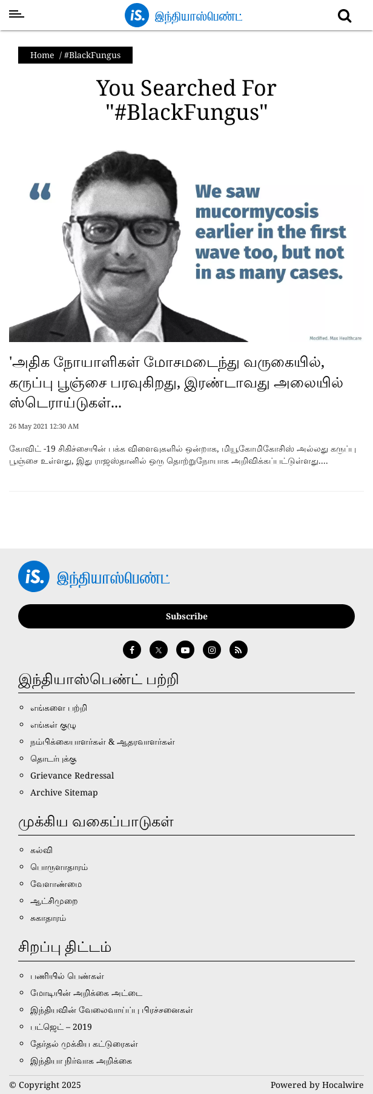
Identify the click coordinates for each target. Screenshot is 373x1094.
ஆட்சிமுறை (54, 900)
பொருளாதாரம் (59, 866)
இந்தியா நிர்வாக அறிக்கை (81, 1060)
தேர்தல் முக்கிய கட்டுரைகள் (84, 1043)
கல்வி (41, 849)
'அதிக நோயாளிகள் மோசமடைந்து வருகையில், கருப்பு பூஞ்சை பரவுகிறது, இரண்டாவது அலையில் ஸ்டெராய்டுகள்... (176, 381)
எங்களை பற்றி (58, 707)
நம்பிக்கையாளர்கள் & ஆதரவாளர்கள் (102, 741)
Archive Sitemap (64, 792)
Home (42, 55)
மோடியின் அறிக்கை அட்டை (86, 992)
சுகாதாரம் (48, 917)
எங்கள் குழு (53, 724)
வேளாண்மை (56, 883)
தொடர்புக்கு (53, 758)
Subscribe (187, 616)
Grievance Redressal (72, 775)
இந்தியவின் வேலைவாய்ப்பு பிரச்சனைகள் (111, 1009)
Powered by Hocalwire (317, 1084)
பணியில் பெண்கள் (67, 975)
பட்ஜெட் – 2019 (61, 1026)
